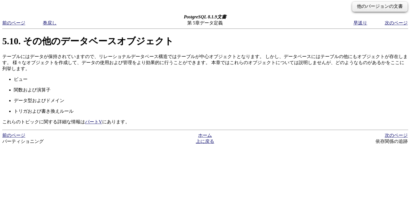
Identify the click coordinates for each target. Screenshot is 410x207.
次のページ (396, 22)
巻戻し (50, 22)
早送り (360, 22)
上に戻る (205, 141)
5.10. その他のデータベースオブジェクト (88, 41)
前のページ (13, 22)
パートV (93, 121)
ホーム (205, 135)
